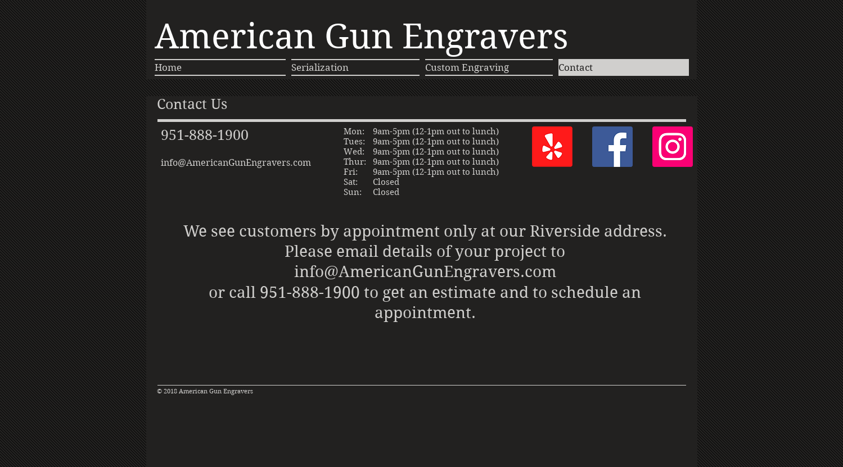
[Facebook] (612, 146)
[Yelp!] (552, 146)
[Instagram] (672, 146)
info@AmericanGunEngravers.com (236, 162)
